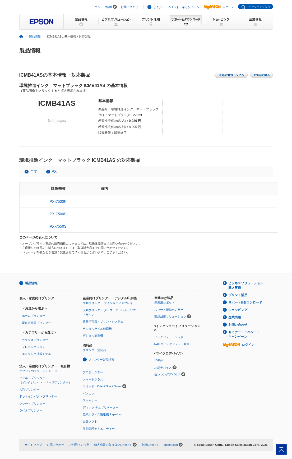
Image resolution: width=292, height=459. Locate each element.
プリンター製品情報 (101, 359)
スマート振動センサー (168, 309)
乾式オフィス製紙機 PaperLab (102, 414)
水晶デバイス (163, 367)
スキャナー (90, 400)
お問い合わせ (129, 6)
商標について (150, 444)
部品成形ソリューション (170, 316)
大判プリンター (29, 389)
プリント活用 (237, 295)
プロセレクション (33, 346)
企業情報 (234, 317)
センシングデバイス (167, 374)
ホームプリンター (33, 315)
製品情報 (35, 36)
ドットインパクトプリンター (38, 396)
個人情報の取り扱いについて (113, 444)
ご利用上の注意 (79, 444)
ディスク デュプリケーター (100, 407)
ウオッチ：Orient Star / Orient (102, 386)
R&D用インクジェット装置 (171, 344)
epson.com (171, 444)
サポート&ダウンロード (245, 302)
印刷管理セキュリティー (99, 428)
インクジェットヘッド (168, 337)
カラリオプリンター (35, 339)
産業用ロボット (164, 302)
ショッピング (237, 310)
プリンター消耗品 (94, 350)
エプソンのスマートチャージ (38, 371)
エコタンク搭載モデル (36, 353)
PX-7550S (58, 226)
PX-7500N (58, 201)
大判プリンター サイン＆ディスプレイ (108, 303)
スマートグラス (93, 379)
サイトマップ (33, 444)
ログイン (218, 6)
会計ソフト (90, 421)
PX (54, 171)
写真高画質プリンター (36, 322)
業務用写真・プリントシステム (103, 321)
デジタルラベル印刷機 (97, 328)
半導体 (158, 360)
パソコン (88, 393)
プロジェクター (93, 372)
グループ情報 (103, 6)
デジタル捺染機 (93, 335)
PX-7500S (58, 214)
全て (34, 171)
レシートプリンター (32, 403)
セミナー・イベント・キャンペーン (176, 7)
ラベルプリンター (31, 410)
